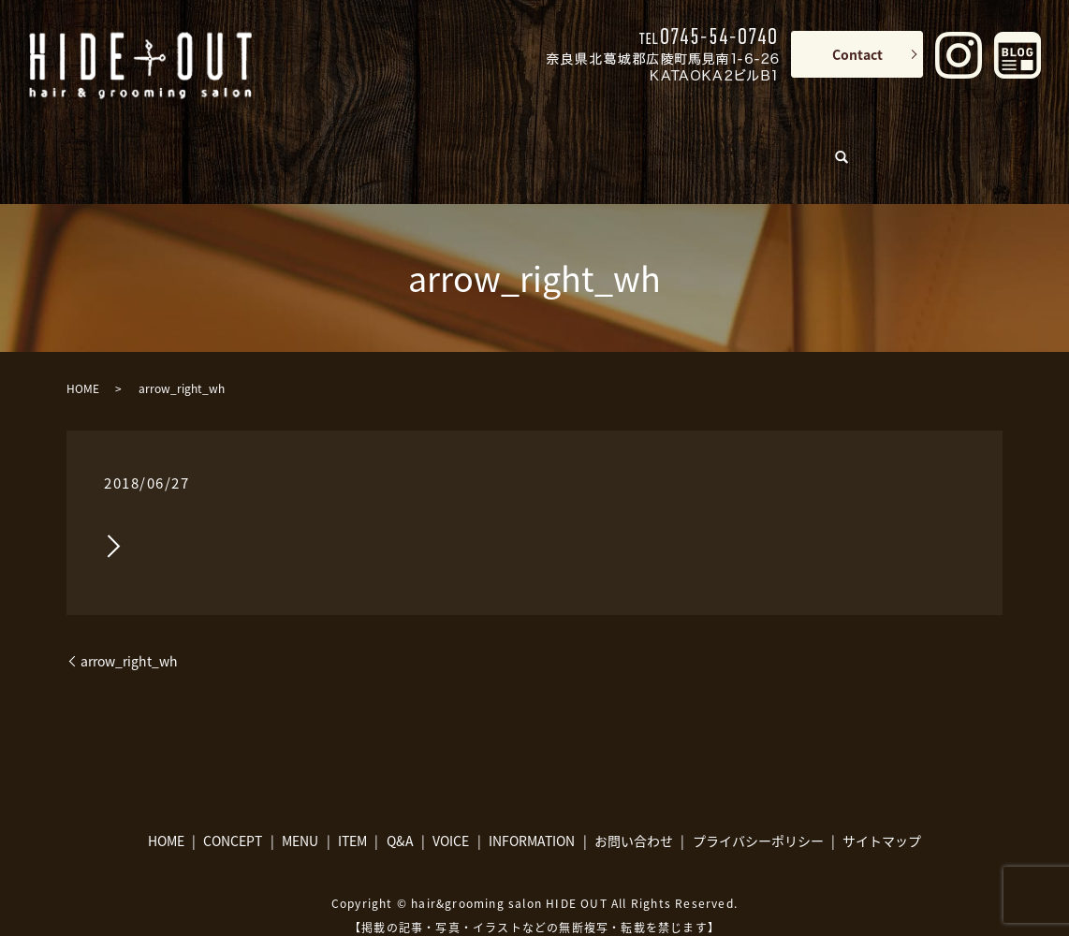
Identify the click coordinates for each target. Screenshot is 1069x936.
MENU (400, 142)
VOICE (676, 142)
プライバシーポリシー (758, 812)
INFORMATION (781, 142)
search (869, 137)
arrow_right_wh (129, 632)
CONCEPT (312, 142)
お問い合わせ (633, 812)
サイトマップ (881, 812)
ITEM (488, 142)
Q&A (588, 142)
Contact (857, 54)
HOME (228, 142)
